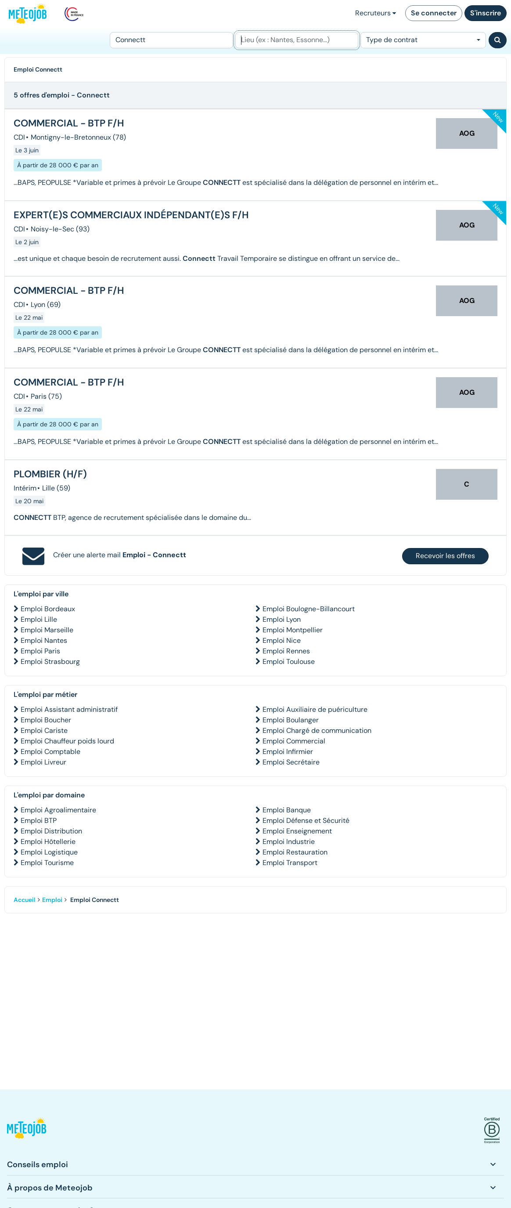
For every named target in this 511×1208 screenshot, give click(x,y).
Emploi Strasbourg (50, 661)
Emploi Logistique (49, 852)
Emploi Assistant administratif (69, 709)
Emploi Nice (282, 640)
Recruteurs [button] (375, 13)
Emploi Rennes (286, 651)
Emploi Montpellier (293, 630)
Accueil (25, 900)
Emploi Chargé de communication (317, 730)
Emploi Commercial (294, 741)
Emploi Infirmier (288, 751)
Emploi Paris (40, 651)
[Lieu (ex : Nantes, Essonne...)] (297, 40)
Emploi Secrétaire (291, 762)
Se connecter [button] (434, 13)
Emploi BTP (39, 820)
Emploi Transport (290, 862)
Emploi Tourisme (47, 862)
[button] (26, 1130)
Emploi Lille (39, 619)
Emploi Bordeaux (48, 608)
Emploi (52, 900)
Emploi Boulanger (291, 720)
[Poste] (171, 40)
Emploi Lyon (282, 619)
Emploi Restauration (295, 852)
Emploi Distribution (51, 831)
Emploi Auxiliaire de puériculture (315, 709)
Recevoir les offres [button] (445, 555)
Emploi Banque (287, 810)
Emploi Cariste (44, 730)
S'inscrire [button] (485, 13)
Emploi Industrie (289, 841)
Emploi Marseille (47, 630)
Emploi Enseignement (297, 831)
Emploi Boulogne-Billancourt (309, 608)
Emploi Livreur (43, 762)
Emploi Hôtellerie (48, 841)
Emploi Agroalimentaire (58, 810)
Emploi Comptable (50, 751)
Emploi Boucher (46, 720)
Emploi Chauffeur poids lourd (67, 741)
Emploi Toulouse (289, 661)
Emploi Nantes (44, 640)
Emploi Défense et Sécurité (306, 820)
